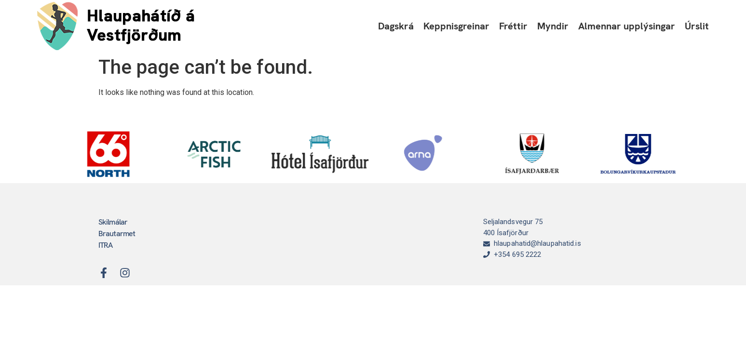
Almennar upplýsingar (626, 26)
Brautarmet (117, 233)
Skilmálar (113, 222)
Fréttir (513, 26)
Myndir (553, 26)
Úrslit (697, 26)
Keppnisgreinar (456, 26)
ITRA (105, 245)
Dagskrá (396, 26)
